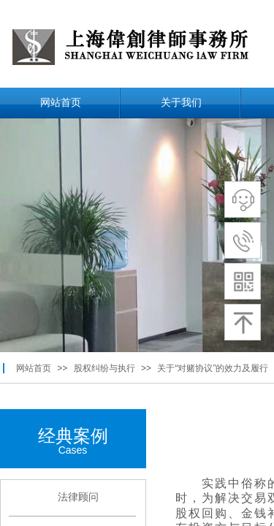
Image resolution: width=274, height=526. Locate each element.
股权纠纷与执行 (104, 368)
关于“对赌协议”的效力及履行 (212, 368)
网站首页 (60, 102)
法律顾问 (78, 497)
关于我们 (181, 102)
